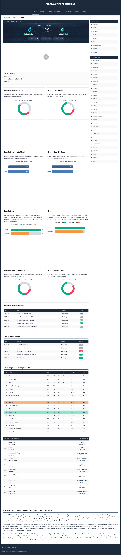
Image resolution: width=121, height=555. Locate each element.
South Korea (96, 144)
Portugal (95, 48)
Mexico (94, 112)
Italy (93, 35)
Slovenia (94, 140)
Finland (94, 91)
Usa (93, 161)
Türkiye (94, 154)
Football (43, 11)
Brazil (94, 52)
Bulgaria (94, 74)
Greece (94, 95)
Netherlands (96, 45)
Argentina (95, 60)
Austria (94, 67)
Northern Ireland (97, 116)
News (77, 11)
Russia (94, 130)
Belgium (94, 71)
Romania (94, 126)
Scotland (95, 133)
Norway (94, 119)
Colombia (95, 78)
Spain (93, 28)
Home (35, 11)
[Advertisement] (46, 58)
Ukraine (94, 158)
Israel (94, 105)
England (94, 24)
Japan (94, 109)
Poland (94, 123)
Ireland (94, 102)
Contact (84, 11)
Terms (8, 548)
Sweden (94, 147)
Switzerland (96, 151)
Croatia (94, 81)
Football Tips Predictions (60, 3)
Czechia (94, 85)
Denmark (94, 88)
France (94, 38)
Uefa (93, 41)
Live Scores (68, 11)
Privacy (4, 548)
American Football (55, 11)
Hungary (94, 98)
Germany (94, 31)
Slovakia (94, 137)
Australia (95, 64)
